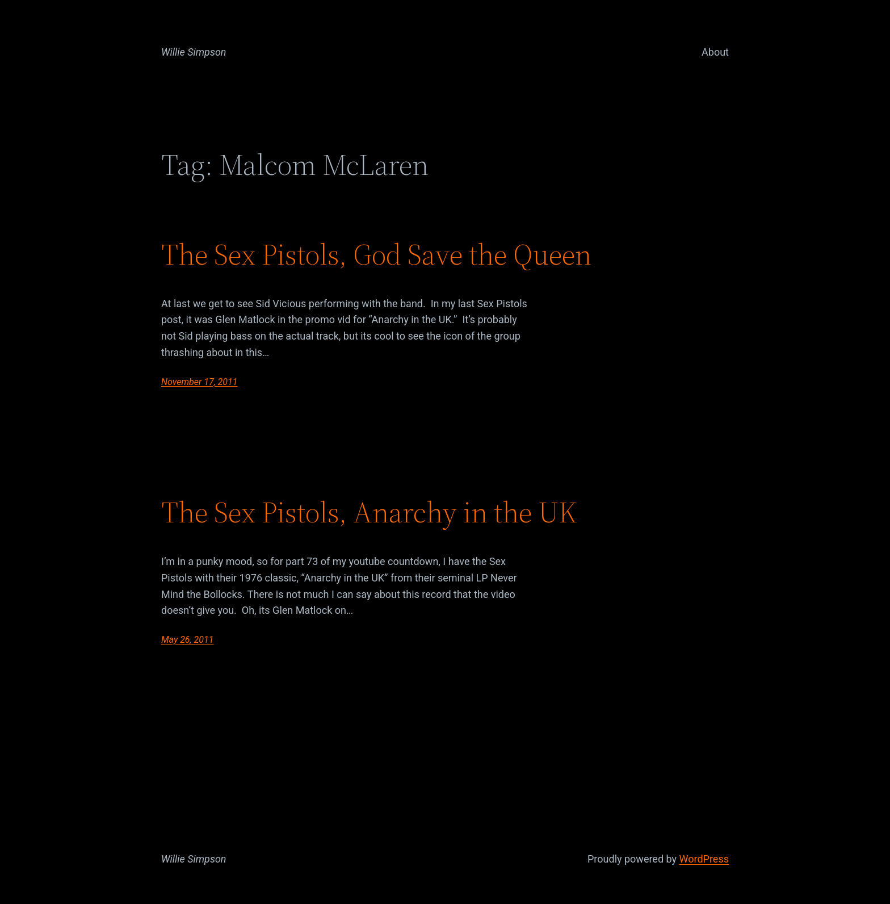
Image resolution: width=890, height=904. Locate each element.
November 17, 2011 (199, 381)
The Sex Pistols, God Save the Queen (376, 254)
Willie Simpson (193, 52)
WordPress (704, 859)
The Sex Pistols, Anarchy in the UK (369, 512)
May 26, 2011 (187, 639)
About (715, 52)
